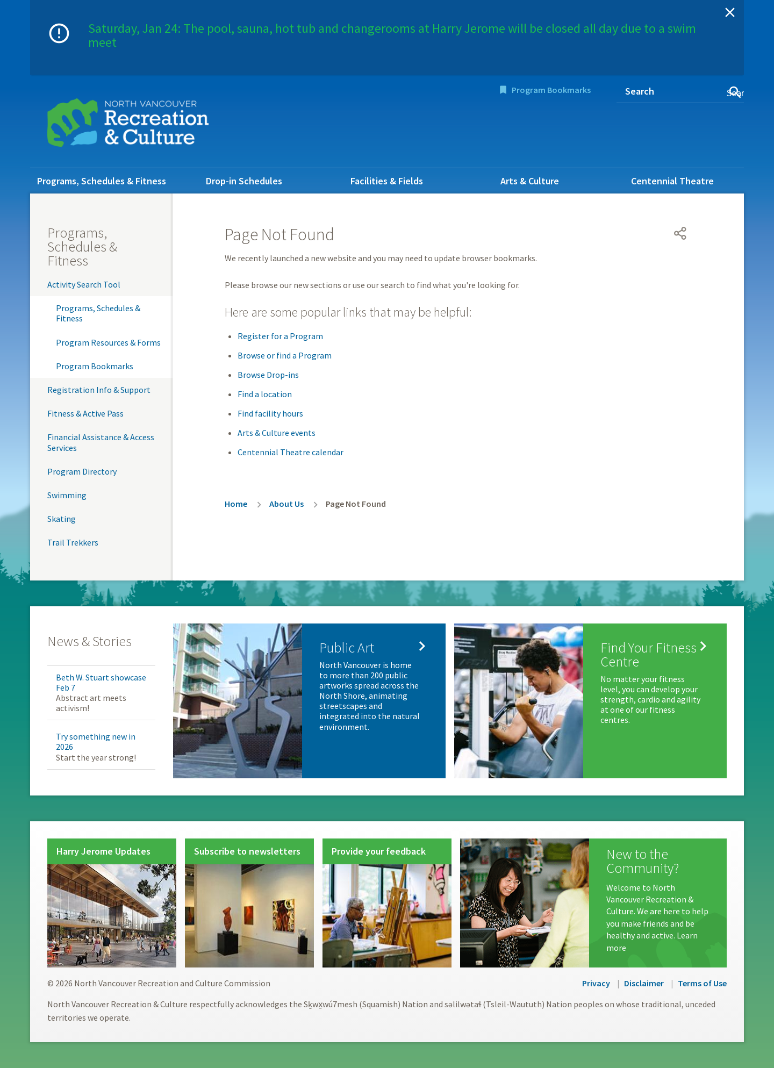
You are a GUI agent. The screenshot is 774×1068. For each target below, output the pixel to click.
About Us (286, 503)
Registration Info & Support (98, 389)
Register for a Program (280, 336)
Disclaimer (644, 983)
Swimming (67, 495)
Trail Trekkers (72, 542)
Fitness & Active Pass (85, 413)
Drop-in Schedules (244, 181)
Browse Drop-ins (268, 374)
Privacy (596, 983)
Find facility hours (270, 413)
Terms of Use (702, 983)
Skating (61, 518)
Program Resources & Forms (108, 342)
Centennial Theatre (672, 181)
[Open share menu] (680, 233)
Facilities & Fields (386, 181)
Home (236, 503)
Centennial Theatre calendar (290, 452)
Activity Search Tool (83, 284)
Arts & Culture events (277, 432)
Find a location (265, 394)
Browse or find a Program (285, 355)
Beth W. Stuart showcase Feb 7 (101, 682)
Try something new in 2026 (95, 741)
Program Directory (82, 471)
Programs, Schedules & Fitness (101, 181)
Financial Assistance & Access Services (100, 442)
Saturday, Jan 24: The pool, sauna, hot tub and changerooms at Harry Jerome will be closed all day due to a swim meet (392, 35)
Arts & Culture (529, 181)
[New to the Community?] (593, 902)
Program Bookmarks (551, 89)
